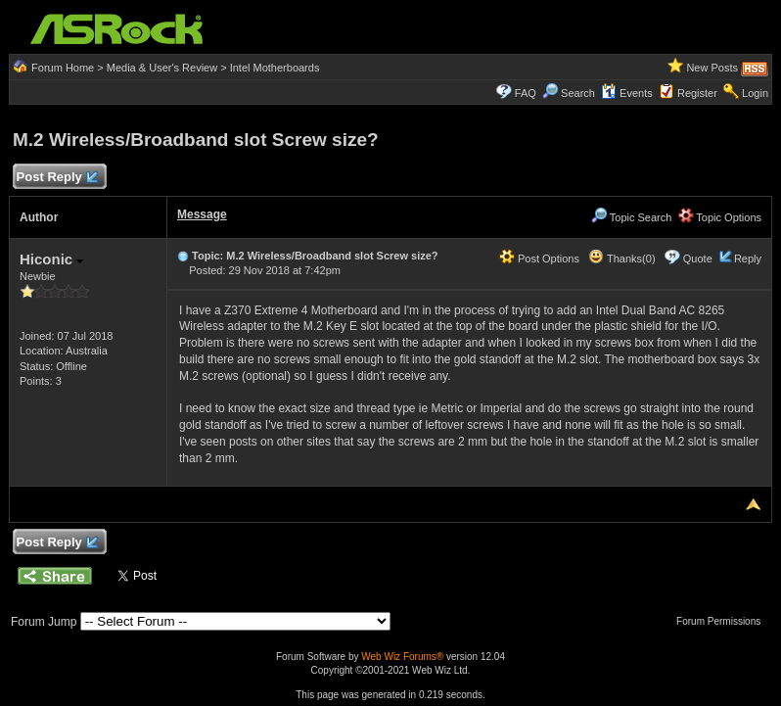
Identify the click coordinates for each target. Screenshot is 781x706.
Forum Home (62, 67)
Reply (747, 258)
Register (697, 93)
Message (202, 214)
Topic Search (631, 217)
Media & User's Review (162, 67)
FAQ (525, 93)
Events (627, 93)
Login (755, 93)
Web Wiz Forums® (402, 656)
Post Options (539, 258)
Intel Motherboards (275, 67)
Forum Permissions (723, 621)
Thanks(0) (621, 258)
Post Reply (57, 177)
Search (578, 93)
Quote (697, 258)
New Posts (712, 67)
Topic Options (720, 217)
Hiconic (51, 259)
